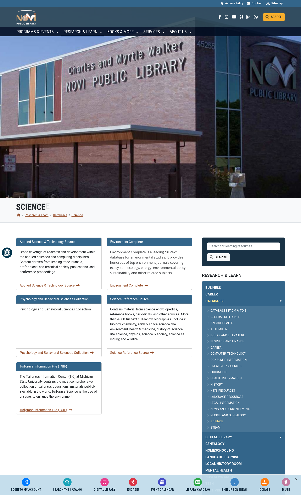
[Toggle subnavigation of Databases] (280, 301)
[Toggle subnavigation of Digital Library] (280, 437)
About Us (179, 33)
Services (152, 33)
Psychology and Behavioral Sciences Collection (57, 353)
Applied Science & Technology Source (50, 285)
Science (77, 215)
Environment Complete (129, 285)
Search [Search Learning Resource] (218, 257)
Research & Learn (81, 33)
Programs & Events (35, 33)
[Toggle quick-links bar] (296, 479)
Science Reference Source (132, 353)
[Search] (274, 18)
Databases (60, 215)
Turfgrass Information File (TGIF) (46, 410)
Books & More (121, 33)
